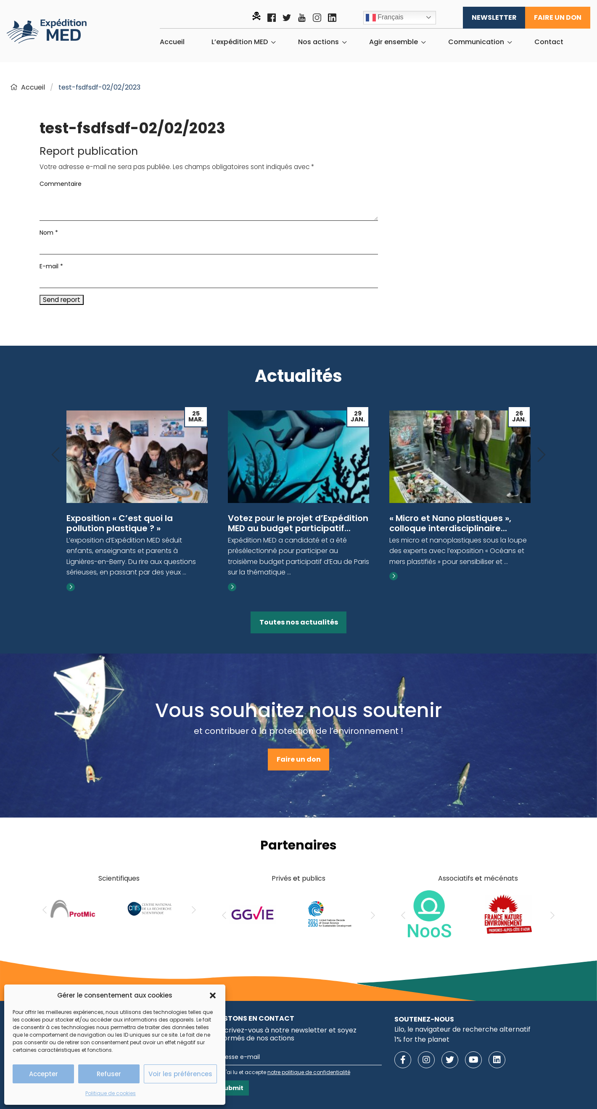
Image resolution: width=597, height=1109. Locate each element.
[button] (213, 995)
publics (313, 878)
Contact (548, 42)
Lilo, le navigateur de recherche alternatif (462, 1029)
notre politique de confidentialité (308, 1072)
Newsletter (494, 17)
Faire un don (557, 17)
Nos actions (318, 42)
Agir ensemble (393, 42)
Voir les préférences (180, 1073)
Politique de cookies (110, 1093)
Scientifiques (119, 878)
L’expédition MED (239, 42)
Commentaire (61, 184)
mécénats (501, 878)
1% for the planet (421, 1039)
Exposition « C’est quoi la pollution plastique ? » (119, 523)
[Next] (541, 455)
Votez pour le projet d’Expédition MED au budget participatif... (298, 523)
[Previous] (55, 455)
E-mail (51, 266)
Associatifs (455, 878)
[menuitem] (172, 42)
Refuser (109, 1073)
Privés (281, 878)
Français (385, 18)
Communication (476, 42)
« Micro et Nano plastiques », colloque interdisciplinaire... (450, 523)
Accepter (43, 1073)
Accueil (172, 42)
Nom (49, 232)
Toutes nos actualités (298, 622)
